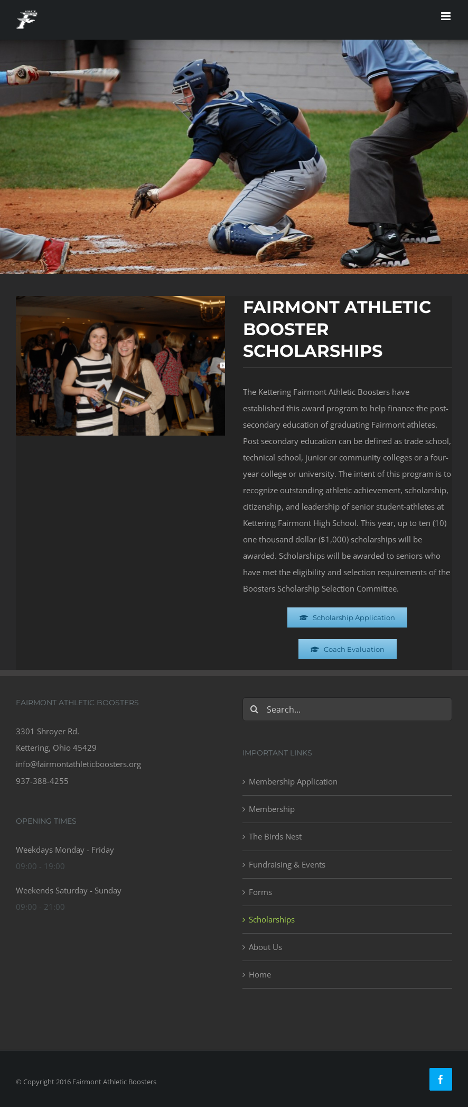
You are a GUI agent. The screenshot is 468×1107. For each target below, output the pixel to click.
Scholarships (272, 919)
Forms (260, 892)
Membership (272, 809)
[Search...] (347, 709)
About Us (265, 947)
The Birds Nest (275, 836)
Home (260, 974)
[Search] (254, 709)
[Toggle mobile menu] (446, 16)
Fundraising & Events (287, 864)
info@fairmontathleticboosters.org (78, 764)
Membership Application (293, 781)
